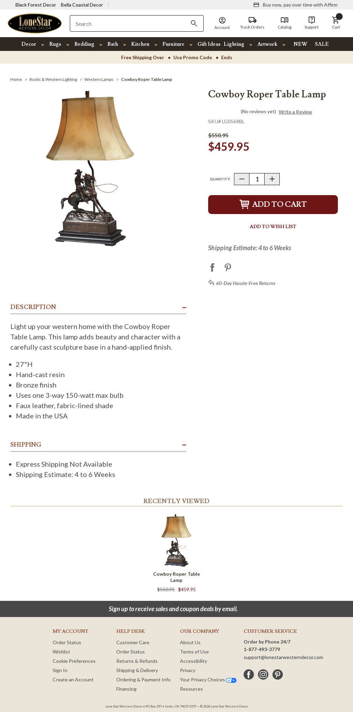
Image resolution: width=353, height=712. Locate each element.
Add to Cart (273, 205)
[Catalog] (284, 23)
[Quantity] (256, 179)
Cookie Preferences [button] (74, 661)
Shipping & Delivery (137, 670)
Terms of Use (194, 652)
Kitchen (140, 44)
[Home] (16, 79)
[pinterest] (277, 674)
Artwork (267, 44)
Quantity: (220, 179)
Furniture (173, 44)
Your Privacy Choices (208, 679)
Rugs (55, 44)
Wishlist (61, 652)
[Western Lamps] (99, 79)
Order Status (67, 642)
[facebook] (249, 674)
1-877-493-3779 (262, 649)
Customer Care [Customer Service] (132, 642)
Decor (28, 44)
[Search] (194, 23)
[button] (336, 23)
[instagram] (263, 674)
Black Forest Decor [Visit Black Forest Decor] (35, 5)
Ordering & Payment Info (143, 679)
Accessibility (193, 661)
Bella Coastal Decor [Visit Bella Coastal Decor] (82, 5)
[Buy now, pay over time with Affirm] (295, 5)
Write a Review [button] (295, 111)
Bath (112, 44)
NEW (300, 44)
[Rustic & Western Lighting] (53, 79)
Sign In (60, 670)
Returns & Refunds (137, 661)
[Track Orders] (252, 23)
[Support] (311, 23)
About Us (190, 642)
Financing (126, 689)
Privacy (187, 670)
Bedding (84, 44)
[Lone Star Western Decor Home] (35, 23)
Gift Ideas (209, 44)
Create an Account (73, 679)
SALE (322, 44)
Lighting (234, 44)
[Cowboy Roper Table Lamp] (146, 79)
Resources (191, 689)
